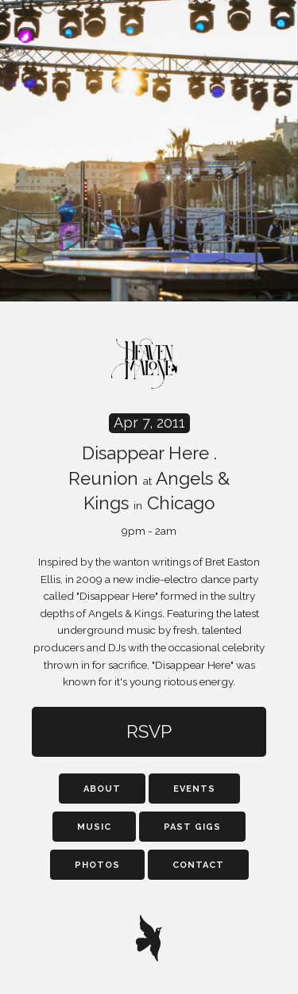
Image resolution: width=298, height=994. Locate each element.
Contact (198, 865)
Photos (97, 865)
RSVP (149, 731)
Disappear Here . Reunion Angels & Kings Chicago (149, 475)
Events (194, 789)
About (102, 789)
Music (94, 827)
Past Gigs (192, 827)
